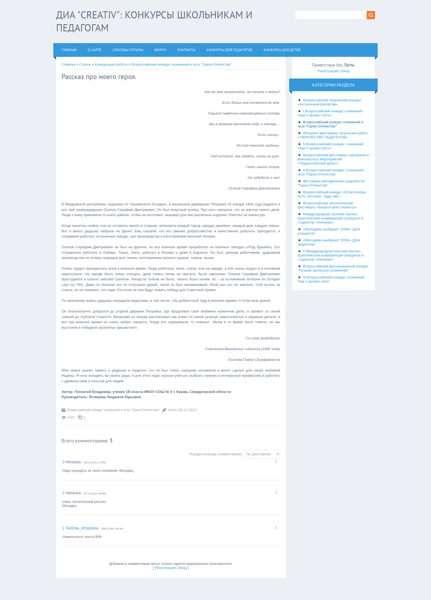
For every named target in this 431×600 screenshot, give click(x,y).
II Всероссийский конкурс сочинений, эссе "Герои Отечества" (330, 172)
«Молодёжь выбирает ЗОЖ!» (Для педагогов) (328, 242)
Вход (183, 568)
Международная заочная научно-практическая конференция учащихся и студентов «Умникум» (330, 218)
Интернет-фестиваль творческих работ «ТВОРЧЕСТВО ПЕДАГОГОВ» (332, 135)
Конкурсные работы (111, 64)
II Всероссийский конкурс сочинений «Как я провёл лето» (330, 146)
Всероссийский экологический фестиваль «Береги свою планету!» (327, 205)
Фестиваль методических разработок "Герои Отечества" (330, 183)
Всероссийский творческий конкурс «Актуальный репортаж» (329, 102)
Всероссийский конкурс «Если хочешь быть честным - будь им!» (331, 194)
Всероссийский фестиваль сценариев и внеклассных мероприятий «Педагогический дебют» (333, 159)
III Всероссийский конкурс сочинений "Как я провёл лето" (330, 279)
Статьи (85, 64)
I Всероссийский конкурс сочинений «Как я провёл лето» (329, 113)
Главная (68, 64)
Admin (172, 410)
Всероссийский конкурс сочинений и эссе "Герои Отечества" (181, 64)
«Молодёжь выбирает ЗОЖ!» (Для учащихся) (328, 231)
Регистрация (165, 568)
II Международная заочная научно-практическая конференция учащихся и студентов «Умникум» (330, 255)
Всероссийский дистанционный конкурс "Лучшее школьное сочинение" (333, 268)
